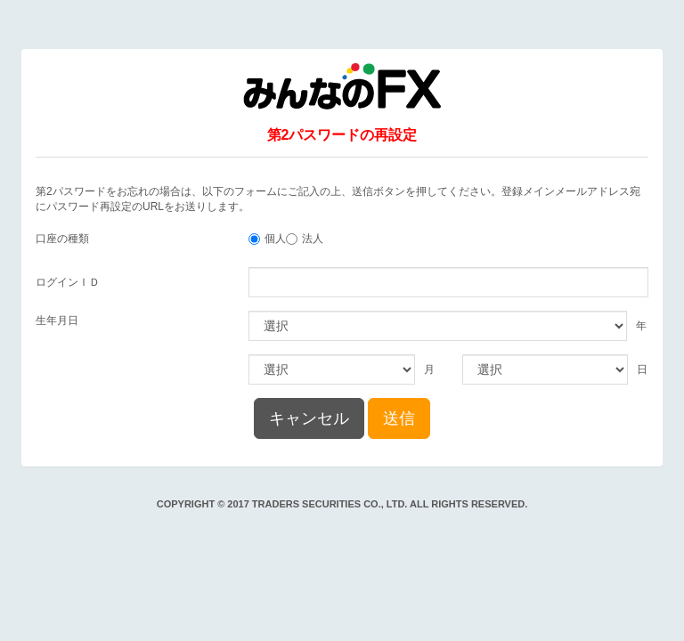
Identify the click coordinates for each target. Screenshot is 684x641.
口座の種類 (62, 238)
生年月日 (57, 320)
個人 (275, 238)
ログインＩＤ (68, 282)
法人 (312, 238)
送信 (399, 418)
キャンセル (309, 418)
